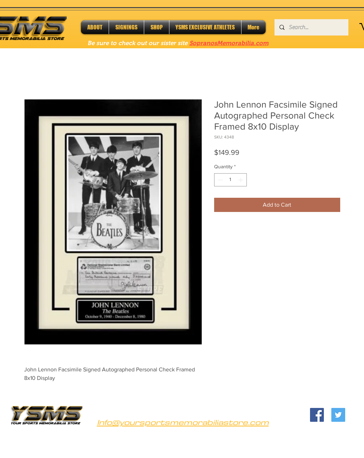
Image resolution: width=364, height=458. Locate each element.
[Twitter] (338, 415)
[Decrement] (219, 180)
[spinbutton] (230, 180)
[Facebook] (317, 415)
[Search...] (311, 27)
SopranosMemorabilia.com (228, 43)
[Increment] (241, 180)
